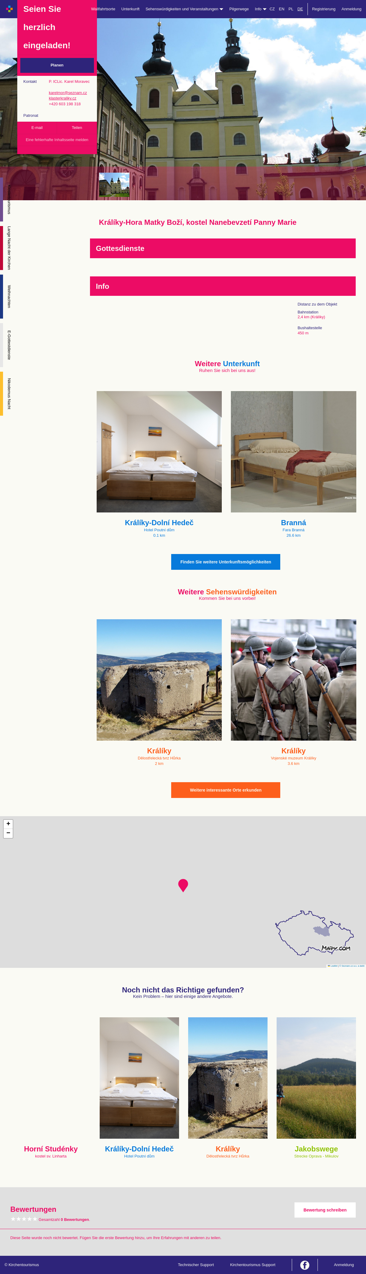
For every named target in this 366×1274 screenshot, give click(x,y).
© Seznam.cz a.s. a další (351, 966)
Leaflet (333, 966)
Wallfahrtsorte (103, 9)
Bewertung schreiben (325, 1210)
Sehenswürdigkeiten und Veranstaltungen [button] (184, 9)
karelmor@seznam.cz (68, 92)
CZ (272, 9)
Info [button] (260, 9)
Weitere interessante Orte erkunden (225, 790)
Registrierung (323, 9)
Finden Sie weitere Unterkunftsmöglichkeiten (225, 561)
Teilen (77, 127)
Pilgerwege (239, 9)
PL (290, 9)
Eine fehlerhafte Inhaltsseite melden (57, 139)
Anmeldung (351, 9)
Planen (57, 65)
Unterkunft (130, 9)
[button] (183, 885)
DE (300, 9)
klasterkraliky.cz (62, 98)
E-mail (37, 127)
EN (281, 9)
